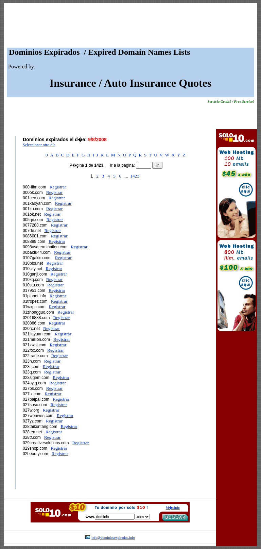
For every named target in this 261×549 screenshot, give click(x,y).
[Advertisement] (130, 27)
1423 (134, 176)
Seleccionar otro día (39, 145)
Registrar (58, 186)
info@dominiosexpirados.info (113, 537)
